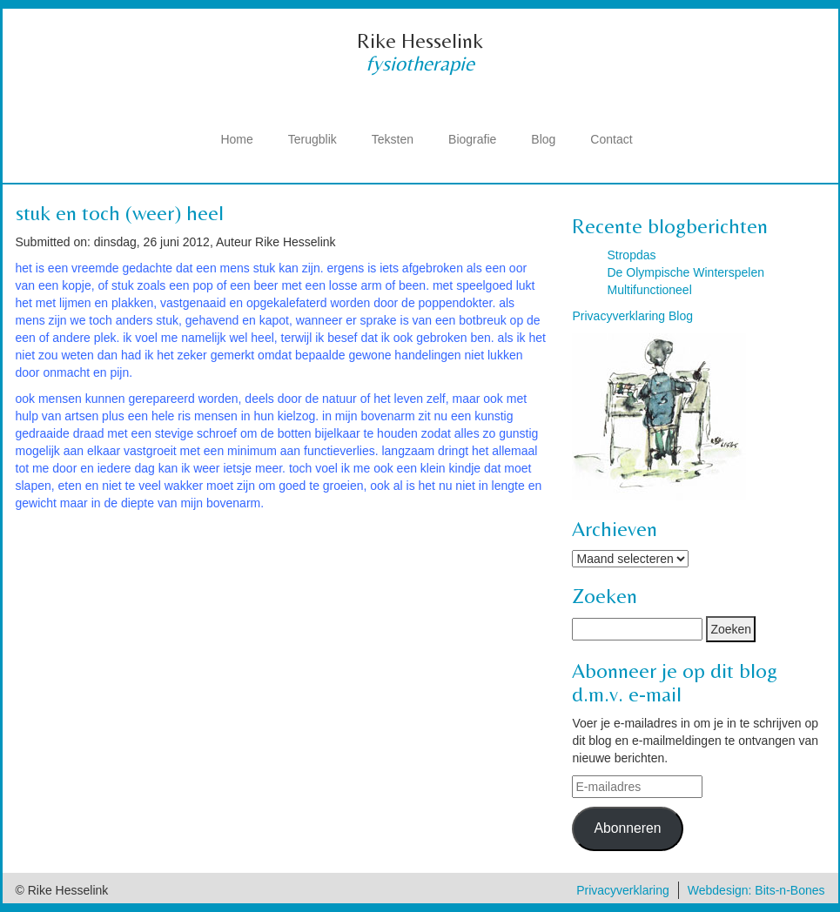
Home (236, 139)
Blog (543, 139)
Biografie (472, 139)
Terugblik (312, 139)
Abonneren (627, 828)
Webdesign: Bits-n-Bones (756, 890)
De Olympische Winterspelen (685, 272)
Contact (611, 139)
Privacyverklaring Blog (632, 316)
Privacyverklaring (622, 890)
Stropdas (631, 255)
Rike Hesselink (420, 40)
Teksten (392, 139)
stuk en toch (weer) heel (120, 213)
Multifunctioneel (649, 290)
